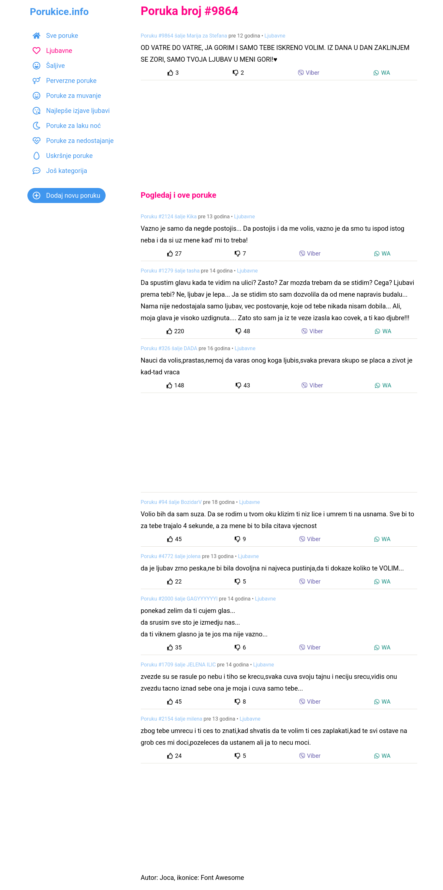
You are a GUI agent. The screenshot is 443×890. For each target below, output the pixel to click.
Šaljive (49, 66)
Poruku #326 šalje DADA (169, 348)
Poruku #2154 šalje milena (171, 719)
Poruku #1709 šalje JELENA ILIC (178, 665)
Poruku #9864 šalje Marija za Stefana (184, 36)
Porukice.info (59, 11)
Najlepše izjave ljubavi (71, 111)
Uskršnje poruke (63, 156)
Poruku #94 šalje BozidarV (171, 502)
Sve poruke (55, 35)
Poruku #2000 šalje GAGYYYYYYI (179, 599)
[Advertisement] (279, 130)
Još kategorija (60, 171)
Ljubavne (52, 51)
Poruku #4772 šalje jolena (171, 556)
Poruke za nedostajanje (73, 141)
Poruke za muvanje (67, 96)
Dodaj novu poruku (66, 195)
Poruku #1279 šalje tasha (170, 271)
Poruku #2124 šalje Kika (169, 216)
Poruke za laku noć (67, 126)
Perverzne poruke (65, 81)
